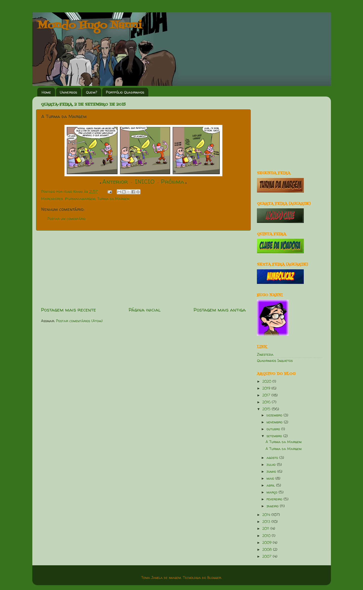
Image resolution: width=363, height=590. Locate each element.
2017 (266, 395)
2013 (266, 521)
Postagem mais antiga (219, 309)
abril (271, 485)
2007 (267, 556)
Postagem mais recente (68, 309)
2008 (267, 549)
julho (272, 464)
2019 (266, 388)
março (273, 492)
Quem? (91, 92)
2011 (266, 528)
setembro (275, 435)
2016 (267, 402)
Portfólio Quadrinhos (125, 92)
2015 (267, 409)
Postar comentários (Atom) (79, 320)
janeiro (273, 506)
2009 (267, 542)
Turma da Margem (113, 198)
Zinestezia (265, 354)
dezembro (275, 415)
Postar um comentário (66, 218)
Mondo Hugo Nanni (89, 26)
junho (272, 471)
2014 (266, 514)
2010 (267, 535)
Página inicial (145, 309)
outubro (274, 429)
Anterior (115, 181)
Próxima (172, 181)
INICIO (144, 181)
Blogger (214, 577)
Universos (68, 92)
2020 (267, 381)
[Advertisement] (143, 268)
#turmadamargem (80, 198)
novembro (275, 422)
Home (46, 92)
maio (271, 478)
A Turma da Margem (284, 441)
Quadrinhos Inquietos (275, 360)
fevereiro (275, 499)
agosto (273, 457)
